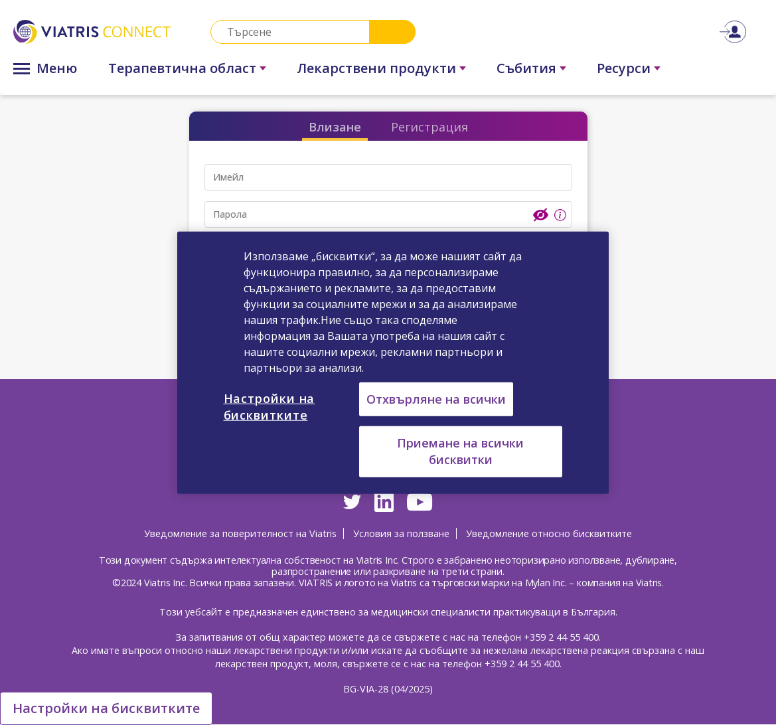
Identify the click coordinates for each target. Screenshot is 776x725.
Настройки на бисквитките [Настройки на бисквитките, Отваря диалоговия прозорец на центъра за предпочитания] (269, 406)
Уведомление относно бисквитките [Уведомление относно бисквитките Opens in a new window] (549, 533)
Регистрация (429, 127)
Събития (526, 68)
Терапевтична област (182, 68)
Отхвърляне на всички (436, 399)
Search (392, 32)
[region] (393, 363)
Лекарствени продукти (376, 68)
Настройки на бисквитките (106, 708)
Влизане (335, 127)
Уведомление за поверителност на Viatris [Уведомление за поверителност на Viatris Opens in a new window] (240, 533)
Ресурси (624, 68)
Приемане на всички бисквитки (460, 451)
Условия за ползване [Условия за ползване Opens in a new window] (401, 533)
